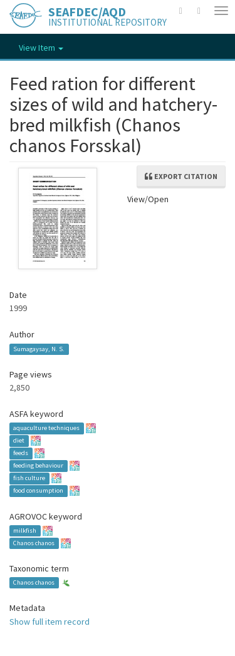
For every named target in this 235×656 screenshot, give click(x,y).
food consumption (38, 491)
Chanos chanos (34, 543)
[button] (180, 10)
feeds (20, 453)
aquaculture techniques (46, 428)
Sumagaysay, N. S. (39, 349)
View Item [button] (41, 47)
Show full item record (49, 621)
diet (18, 441)
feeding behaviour (38, 466)
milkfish (24, 530)
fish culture (29, 478)
